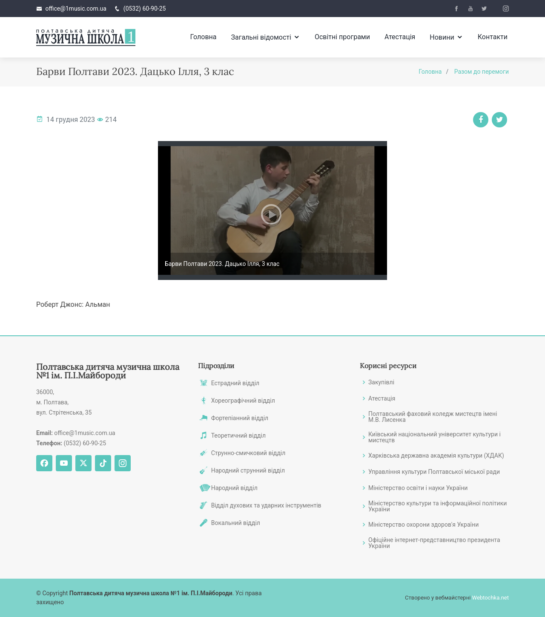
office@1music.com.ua (75, 8)
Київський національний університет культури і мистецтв (434, 437)
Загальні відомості (261, 37)
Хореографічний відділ (243, 401)
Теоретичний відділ (238, 435)
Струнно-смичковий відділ (248, 453)
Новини (442, 37)
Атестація (399, 37)
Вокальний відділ (235, 523)
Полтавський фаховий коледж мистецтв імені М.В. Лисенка (432, 417)
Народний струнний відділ (248, 470)
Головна (203, 37)
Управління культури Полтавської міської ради (434, 472)
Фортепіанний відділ (240, 418)
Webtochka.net (490, 597)
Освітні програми (342, 37)
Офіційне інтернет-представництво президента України (434, 543)
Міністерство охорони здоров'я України (423, 525)
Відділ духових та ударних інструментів (266, 505)
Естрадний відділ (235, 383)
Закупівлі (381, 382)
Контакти (493, 37)
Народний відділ (234, 488)
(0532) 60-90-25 (144, 8)
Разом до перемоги (481, 71)
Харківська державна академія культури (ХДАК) (436, 455)
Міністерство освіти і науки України (418, 488)
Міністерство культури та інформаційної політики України (437, 506)
